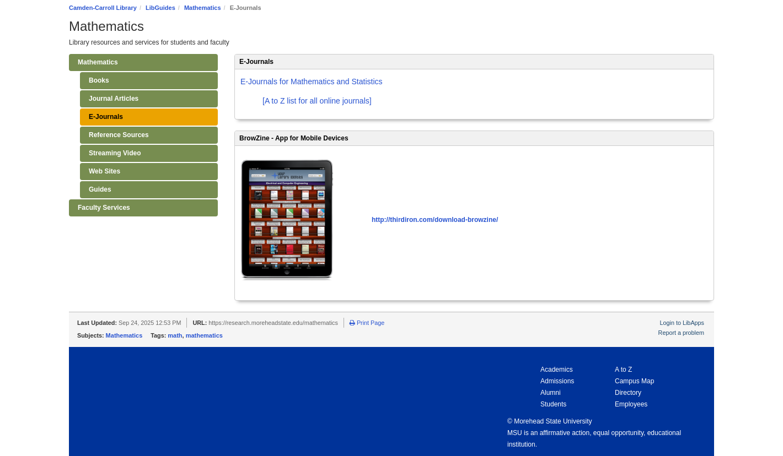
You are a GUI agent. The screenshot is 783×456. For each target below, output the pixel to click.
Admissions (557, 381)
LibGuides (160, 7)
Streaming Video (115, 153)
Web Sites (104, 171)
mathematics (204, 335)
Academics (556, 369)
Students (553, 404)
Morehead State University (553, 421)
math (175, 335)
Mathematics (202, 7)
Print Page (367, 322)
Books (99, 80)
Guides (100, 189)
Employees (631, 404)
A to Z (623, 369)
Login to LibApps (682, 322)
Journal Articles (113, 98)
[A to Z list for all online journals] (317, 100)
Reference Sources (119, 135)
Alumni (550, 393)
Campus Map (634, 381)
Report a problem (681, 332)
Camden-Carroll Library (103, 7)
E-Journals (106, 117)
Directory (628, 393)
